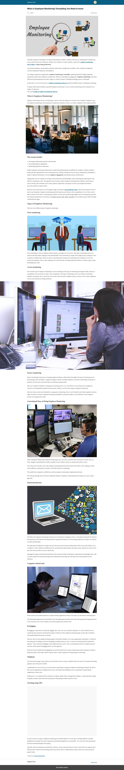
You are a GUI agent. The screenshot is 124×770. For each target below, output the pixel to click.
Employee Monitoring (39, 756)
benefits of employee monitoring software (45, 91)
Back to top (94, 762)
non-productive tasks (71, 189)
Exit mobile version (62, 767)
